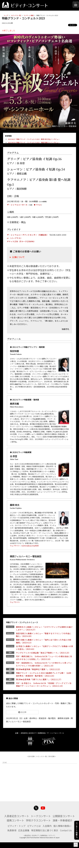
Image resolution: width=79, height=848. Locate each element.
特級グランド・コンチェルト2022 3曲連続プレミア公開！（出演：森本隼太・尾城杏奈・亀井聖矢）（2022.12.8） (44, 675)
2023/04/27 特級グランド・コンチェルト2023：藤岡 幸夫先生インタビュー (34, 139)
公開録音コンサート (15, 821)
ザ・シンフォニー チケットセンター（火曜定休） (27, 234)
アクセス (38, 205)
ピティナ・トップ (15, 831)
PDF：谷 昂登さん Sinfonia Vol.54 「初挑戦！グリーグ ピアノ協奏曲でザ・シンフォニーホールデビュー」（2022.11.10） (44, 686)
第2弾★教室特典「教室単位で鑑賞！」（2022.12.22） (39, 670)
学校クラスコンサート (62, 821)
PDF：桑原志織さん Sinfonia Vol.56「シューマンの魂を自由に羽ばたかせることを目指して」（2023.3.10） (44, 658)
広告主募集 (23, 836)
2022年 (22, 713)
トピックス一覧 (16, 15)
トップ (6, 15)
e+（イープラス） (14, 238)
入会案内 (47, 831)
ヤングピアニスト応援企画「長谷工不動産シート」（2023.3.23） (43, 653)
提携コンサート (38, 821)
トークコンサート (53, 817)
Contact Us (67, 836)
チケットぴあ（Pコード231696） (21, 241)
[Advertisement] (39, 782)
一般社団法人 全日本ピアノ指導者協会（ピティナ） (39, 841)
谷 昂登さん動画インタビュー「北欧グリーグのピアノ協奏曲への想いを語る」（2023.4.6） (43, 648)
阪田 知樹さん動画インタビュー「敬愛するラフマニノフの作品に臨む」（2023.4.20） (44, 635)
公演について (18, 257)
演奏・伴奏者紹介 (39, 826)
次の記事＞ (52, 758)
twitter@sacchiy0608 (30, 545)
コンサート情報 (28, 15)
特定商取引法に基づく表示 (45, 836)
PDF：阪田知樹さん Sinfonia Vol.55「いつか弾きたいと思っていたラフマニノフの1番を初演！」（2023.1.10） (44, 665)
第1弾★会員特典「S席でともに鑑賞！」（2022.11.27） (39, 680)
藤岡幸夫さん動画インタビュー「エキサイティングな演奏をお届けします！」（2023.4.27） (44, 628)
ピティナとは (34, 831)
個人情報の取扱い (63, 831)
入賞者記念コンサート (28, 817)
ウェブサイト (15, 545)
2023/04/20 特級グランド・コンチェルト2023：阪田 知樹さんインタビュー (34, 142)
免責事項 (11, 836)
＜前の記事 (31, 758)
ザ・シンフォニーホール (17, 204)
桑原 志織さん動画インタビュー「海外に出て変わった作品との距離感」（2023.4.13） (44, 641)
